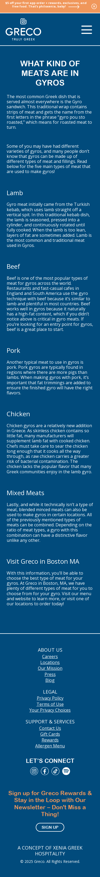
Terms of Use (50, 704)
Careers (50, 656)
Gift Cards (50, 734)
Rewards (50, 740)
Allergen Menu (50, 746)
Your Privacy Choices (50, 710)
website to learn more (37, 599)
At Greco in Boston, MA (42, 583)
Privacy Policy (50, 698)
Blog (50, 680)
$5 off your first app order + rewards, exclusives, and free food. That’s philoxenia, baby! (46, 4)
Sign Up (50, 827)
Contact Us (50, 728)
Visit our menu (76, 593)
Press (50, 674)
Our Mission (50, 668)
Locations (50, 662)
